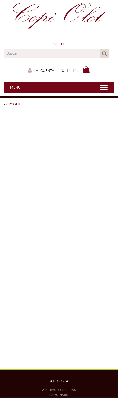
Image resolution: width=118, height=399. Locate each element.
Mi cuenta (41, 70)
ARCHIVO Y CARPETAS (59, 389)
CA (56, 43)
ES (63, 43)
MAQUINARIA (59, 394)
